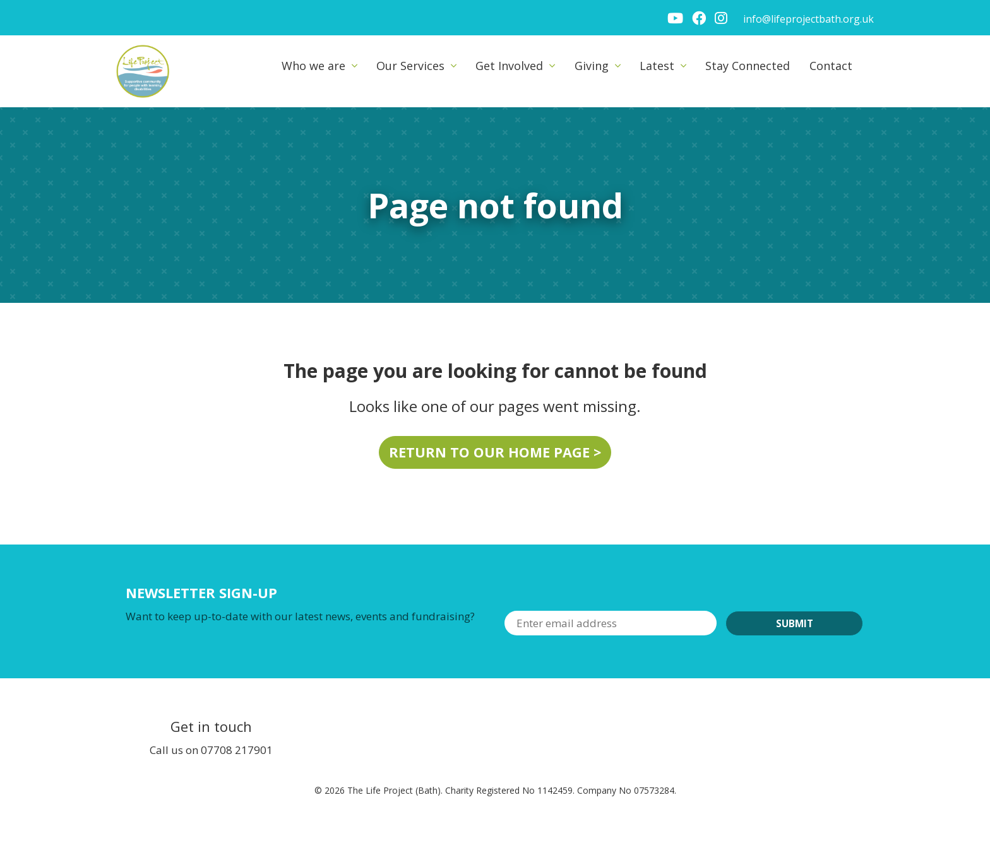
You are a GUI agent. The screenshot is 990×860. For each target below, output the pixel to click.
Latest (657, 65)
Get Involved (509, 65)
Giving (592, 65)
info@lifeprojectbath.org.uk (808, 19)
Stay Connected (747, 65)
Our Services (410, 65)
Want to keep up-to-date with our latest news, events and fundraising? (300, 616)
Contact (830, 65)
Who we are (313, 65)
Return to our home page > (495, 452)
